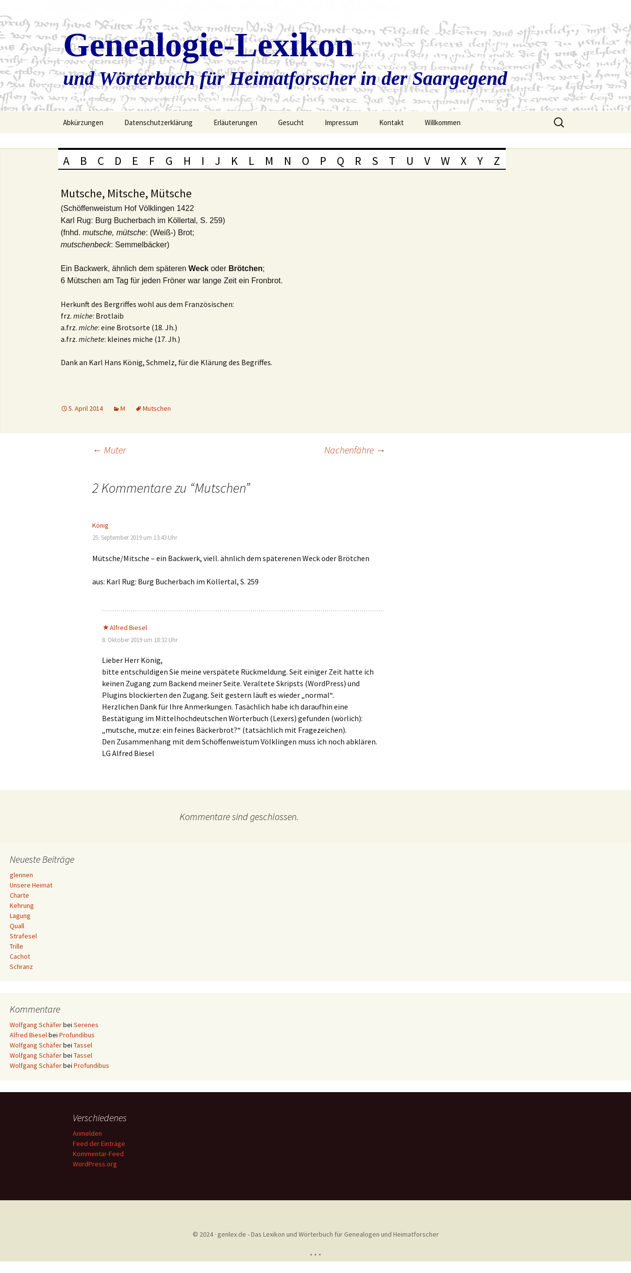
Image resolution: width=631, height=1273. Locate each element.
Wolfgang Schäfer (36, 1024)
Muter (109, 450)
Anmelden (88, 1133)
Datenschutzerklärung (158, 122)
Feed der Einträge (100, 1143)
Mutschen (157, 408)
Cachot (20, 956)
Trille (16, 946)
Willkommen (443, 122)
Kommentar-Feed (99, 1153)
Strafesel (23, 936)
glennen (21, 874)
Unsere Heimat (31, 885)
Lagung (20, 915)
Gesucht (291, 122)
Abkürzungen (83, 122)
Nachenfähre (354, 450)
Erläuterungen (235, 122)
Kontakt (391, 122)
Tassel (83, 1045)
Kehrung (22, 905)
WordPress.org (96, 1164)
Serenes (86, 1024)
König (100, 525)
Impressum (341, 122)
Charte (19, 895)
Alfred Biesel (128, 627)
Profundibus (77, 1035)
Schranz (21, 966)
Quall (17, 925)
